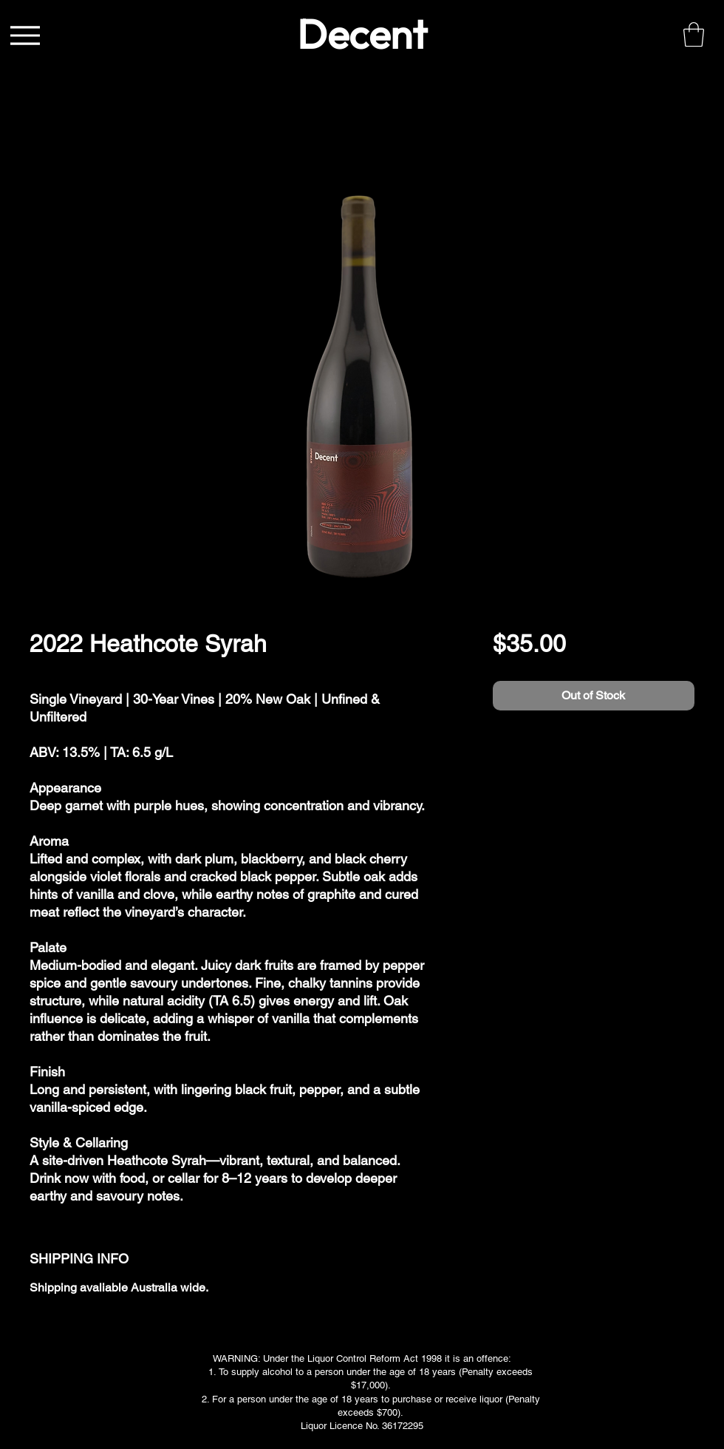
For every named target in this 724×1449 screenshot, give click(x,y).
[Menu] (24, 35)
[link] (693, 34)
